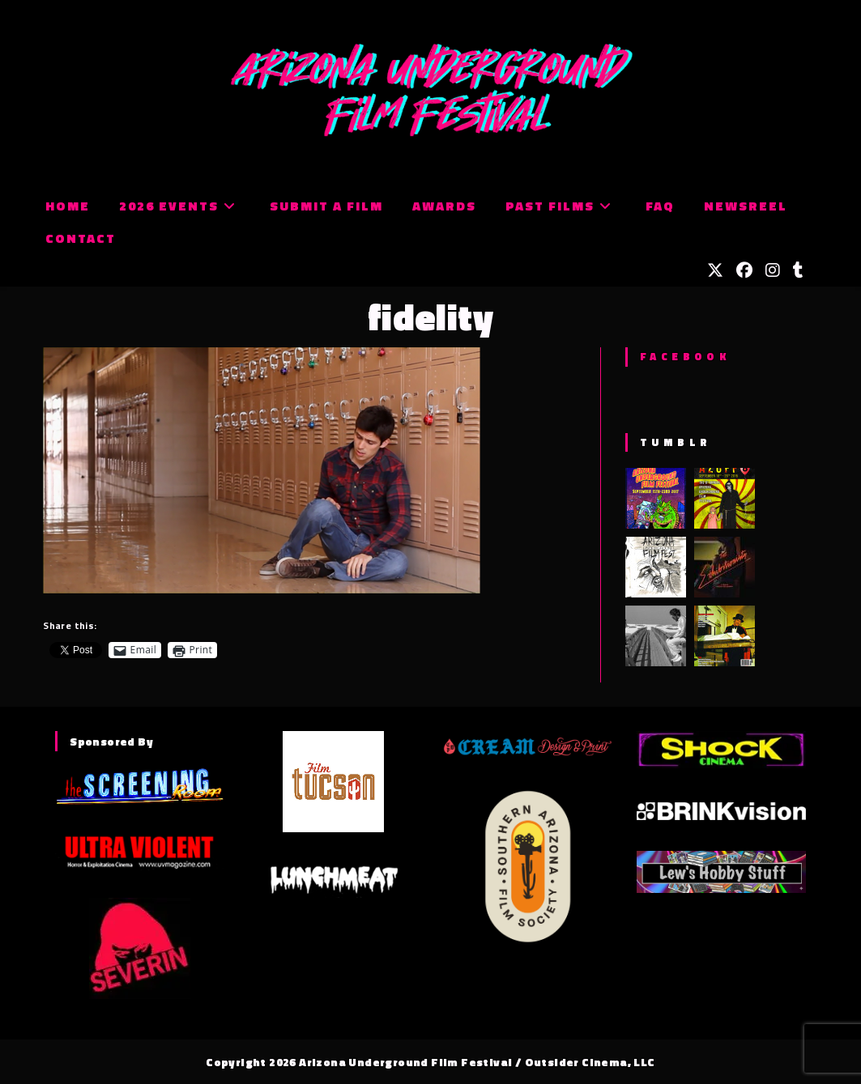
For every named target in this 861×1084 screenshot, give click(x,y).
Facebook (685, 356)
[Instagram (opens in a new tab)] (772, 270)
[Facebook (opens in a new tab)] (744, 270)
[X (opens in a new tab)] (715, 270)
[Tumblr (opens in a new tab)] (798, 270)
